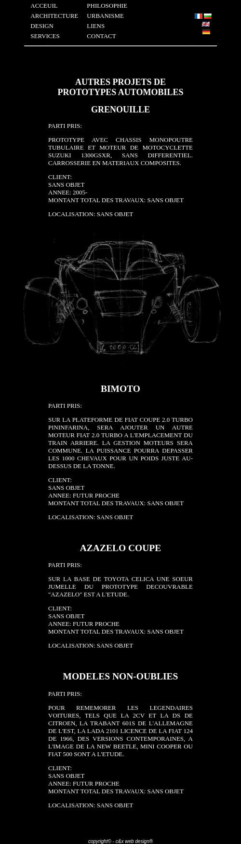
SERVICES (44, 36)
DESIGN (42, 25)
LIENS (96, 25)
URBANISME (105, 15)
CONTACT (101, 36)
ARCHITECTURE (54, 15)
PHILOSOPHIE (107, 5)
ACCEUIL (43, 5)
